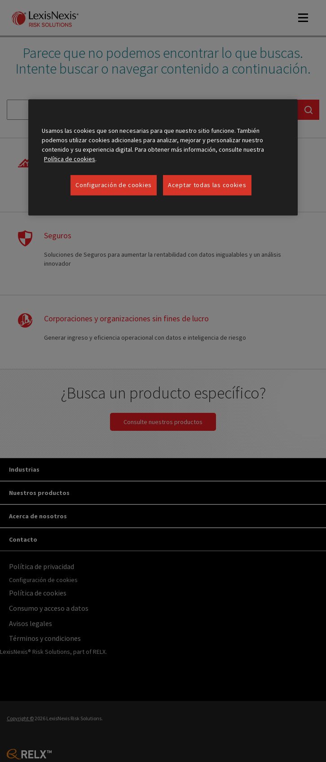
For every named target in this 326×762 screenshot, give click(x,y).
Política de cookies (69, 159)
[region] (163, 157)
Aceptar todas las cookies (207, 185)
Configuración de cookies (113, 185)
